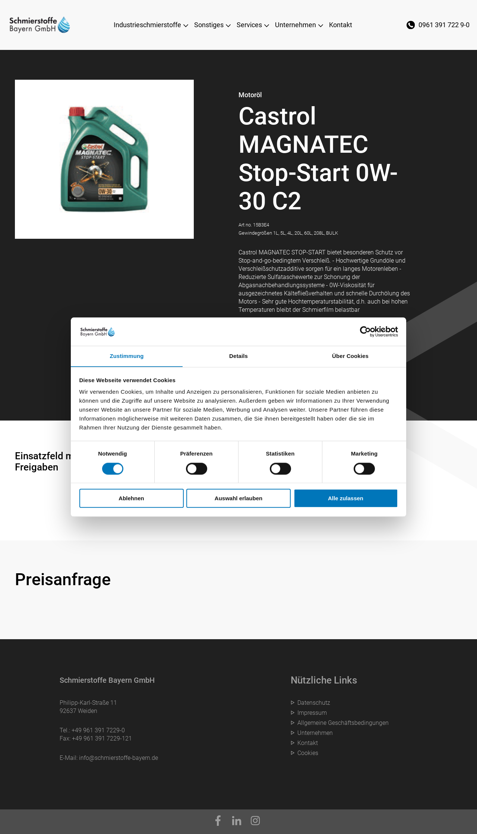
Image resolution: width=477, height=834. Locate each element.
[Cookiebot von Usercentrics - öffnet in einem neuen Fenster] (365, 331)
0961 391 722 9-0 (444, 25)
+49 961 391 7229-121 (102, 738)
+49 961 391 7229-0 (98, 730)
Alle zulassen (345, 498)
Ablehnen (131, 498)
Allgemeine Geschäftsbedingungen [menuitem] (343, 722)
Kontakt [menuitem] (340, 25)
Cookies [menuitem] (307, 753)
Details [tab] (238, 356)
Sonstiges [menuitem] (209, 25)
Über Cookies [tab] (350, 356)
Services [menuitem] (249, 25)
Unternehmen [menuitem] (295, 25)
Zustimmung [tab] (127, 356)
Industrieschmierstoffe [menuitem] (147, 25)
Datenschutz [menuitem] (313, 702)
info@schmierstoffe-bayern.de (118, 757)
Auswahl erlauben (238, 498)
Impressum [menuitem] (312, 712)
